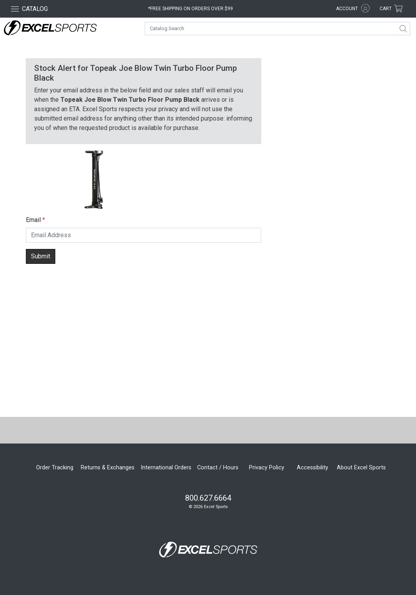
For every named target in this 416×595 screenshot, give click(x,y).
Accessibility (312, 467)
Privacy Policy (266, 467)
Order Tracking (54, 467)
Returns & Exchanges (107, 467)
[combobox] (277, 28)
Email (33, 220)
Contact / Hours (217, 467)
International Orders (166, 467)
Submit (40, 256)
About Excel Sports (361, 467)
